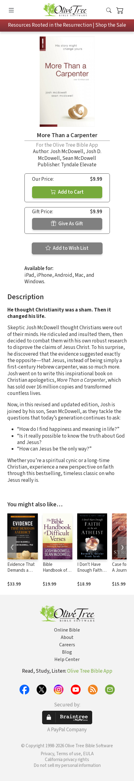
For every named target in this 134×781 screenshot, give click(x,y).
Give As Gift (67, 223)
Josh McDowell (66, 151)
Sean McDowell (79, 158)
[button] (108, 11)
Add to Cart (67, 192)
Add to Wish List (67, 248)
